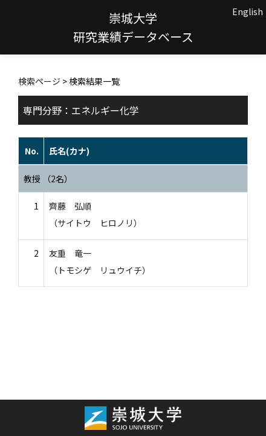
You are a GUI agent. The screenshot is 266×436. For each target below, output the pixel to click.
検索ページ (39, 81)
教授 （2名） (48, 179)
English (247, 11)
